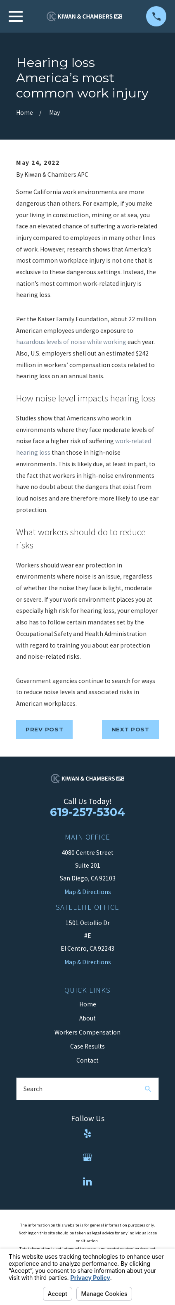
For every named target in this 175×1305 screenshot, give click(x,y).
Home (87, 1004)
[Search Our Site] (148, 1089)
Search (33, 1089)
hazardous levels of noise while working (71, 342)
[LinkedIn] (87, 1181)
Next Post (130, 729)
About (87, 1018)
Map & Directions (87, 962)
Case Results (87, 1046)
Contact (87, 1060)
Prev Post (44, 729)
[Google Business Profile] (87, 1157)
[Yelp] (87, 1133)
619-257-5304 (87, 812)
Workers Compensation (87, 1032)
